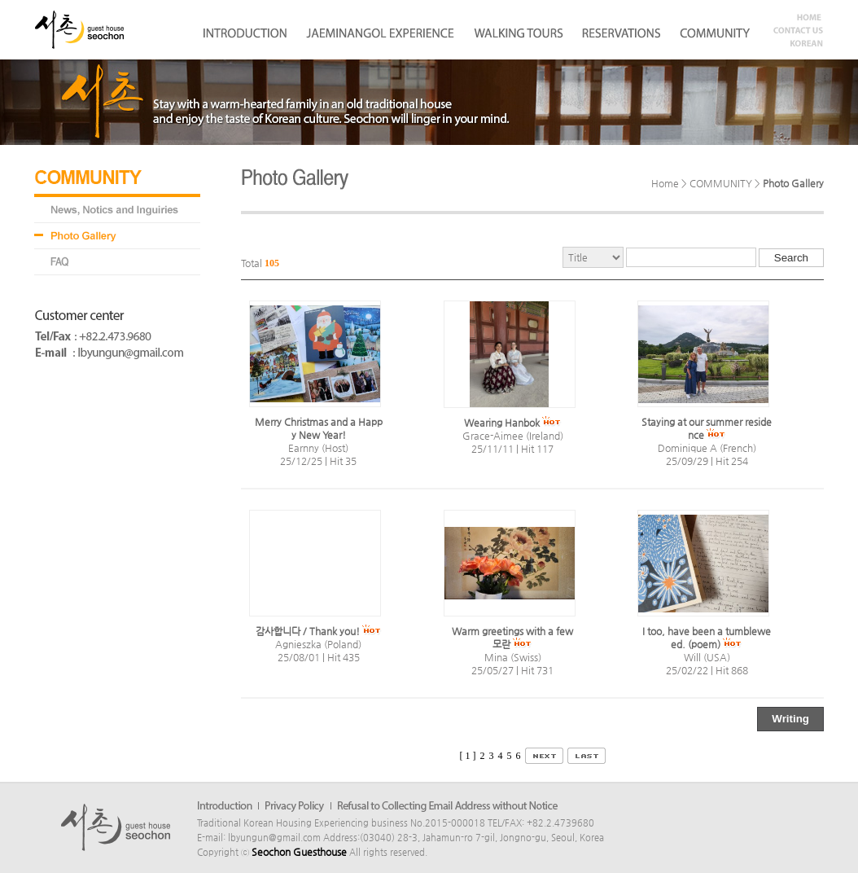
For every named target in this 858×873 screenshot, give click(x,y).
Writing (790, 719)
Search (791, 258)
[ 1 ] (468, 755)
